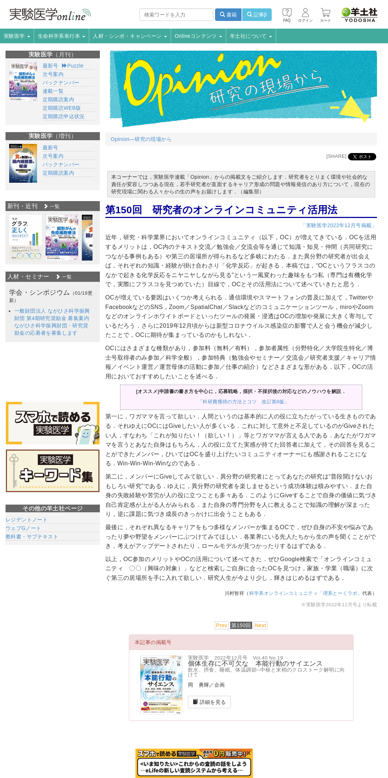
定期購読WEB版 (62, 108)
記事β (257, 15)
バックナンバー (61, 83)
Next (260, 625)
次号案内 (53, 74)
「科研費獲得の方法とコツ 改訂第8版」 (243, 401)
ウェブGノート (23, 528)
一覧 (51, 206)
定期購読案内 (58, 99)
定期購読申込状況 (64, 116)
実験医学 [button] (17, 36)
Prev (221, 625)
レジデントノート (27, 520)
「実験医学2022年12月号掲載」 (339, 225)
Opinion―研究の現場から (141, 139)
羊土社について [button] (251, 36)
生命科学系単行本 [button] (62, 36)
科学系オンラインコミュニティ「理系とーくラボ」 (305, 593)
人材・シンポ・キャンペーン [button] (130, 36)
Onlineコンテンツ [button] (198, 36)
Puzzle (73, 66)
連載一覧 (53, 91)
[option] (25, 238)
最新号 (50, 66)
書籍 (228, 15)
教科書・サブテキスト (32, 536)
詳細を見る (209, 702)
